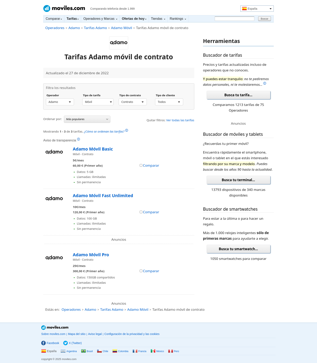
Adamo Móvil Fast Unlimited (103, 195)
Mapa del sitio (76, 334)
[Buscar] (234, 19)
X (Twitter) (72, 343)
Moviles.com (64, 8)
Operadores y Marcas (100, 18)
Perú (173, 351)
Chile (102, 351)
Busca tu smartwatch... (238, 249)
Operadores (54, 27)
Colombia (120, 351)
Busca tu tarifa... (238, 95)
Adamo (74, 27)
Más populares (87, 119)
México (157, 351)
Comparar (54, 18)
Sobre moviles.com (53, 334)
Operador (52, 95)
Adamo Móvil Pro (91, 254)
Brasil (87, 351)
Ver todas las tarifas (180, 120)
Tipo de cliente (165, 95)
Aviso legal (95, 334)
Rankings (178, 18)
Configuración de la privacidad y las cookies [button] (131, 334)
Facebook (50, 343)
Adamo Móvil (121, 27)
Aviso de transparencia (61, 140)
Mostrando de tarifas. (85, 130)
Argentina (69, 351)
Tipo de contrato (130, 95)
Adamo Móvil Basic (93, 149)
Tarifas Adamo (95, 27)
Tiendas (158, 18)
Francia (139, 351)
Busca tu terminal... (238, 180)
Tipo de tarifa (91, 95)
